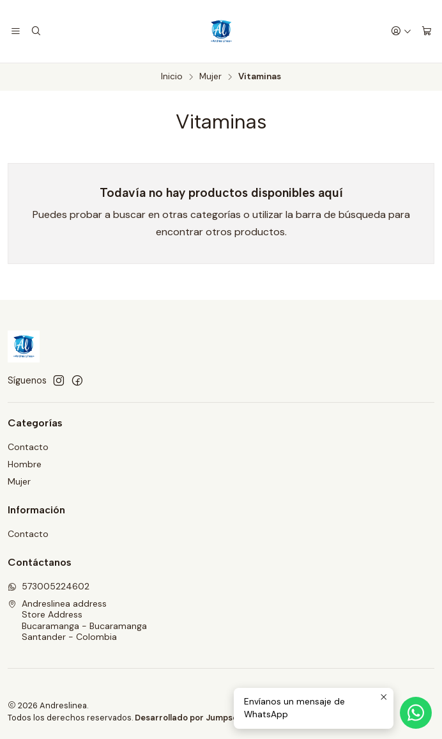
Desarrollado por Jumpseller (192, 717)
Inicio (172, 76)
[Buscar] (35, 31)
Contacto (28, 447)
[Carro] (426, 31)
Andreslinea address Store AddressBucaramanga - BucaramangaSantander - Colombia (77, 620)
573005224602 (48, 586)
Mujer (210, 76)
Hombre (25, 464)
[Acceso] (401, 31)
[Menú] (16, 31)
